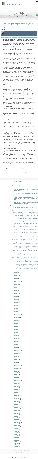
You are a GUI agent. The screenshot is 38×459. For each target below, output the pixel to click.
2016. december (17, 318)
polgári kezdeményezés (23, 227)
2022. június (16, 392)
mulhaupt (22, 260)
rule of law (11, 246)
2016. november (17, 317)
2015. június (16, 294)
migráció (14, 224)
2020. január (16, 354)
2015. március (16, 290)
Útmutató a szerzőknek (18, 181)
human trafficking (14, 229)
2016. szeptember (17, 314)
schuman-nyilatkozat (35, 246)
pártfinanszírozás (30, 258)
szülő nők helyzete (30, 264)
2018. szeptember (17, 336)
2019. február (16, 341)
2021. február (16, 369)
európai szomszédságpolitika (32, 242)
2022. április (16, 389)
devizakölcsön (27, 221)
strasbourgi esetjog (22, 250)
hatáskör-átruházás (26, 232)
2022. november (17, 398)
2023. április (16, 404)
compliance (35, 224)
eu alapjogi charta (16, 213)
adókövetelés (23, 261)
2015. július (16, 296)
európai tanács (15, 254)
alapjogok (15, 207)
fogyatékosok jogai (33, 221)
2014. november (17, 284)
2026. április (16, 446)
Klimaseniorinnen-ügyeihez (26, 162)
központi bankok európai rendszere (18, 232)
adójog (19, 258)
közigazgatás (25, 229)
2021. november (17, 383)
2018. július (16, 333)
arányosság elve (16, 215)
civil (22, 268)
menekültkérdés (13, 227)
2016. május (16, 309)
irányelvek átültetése (28, 213)
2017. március (16, 321)
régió (16, 260)
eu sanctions (15, 226)
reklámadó (19, 246)
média (23, 265)
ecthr (35, 227)
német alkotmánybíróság (26, 218)
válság (18, 254)
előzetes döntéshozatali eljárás (30, 210)
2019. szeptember (17, 350)
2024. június (16, 417)
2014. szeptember (17, 281)
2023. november (17, 410)
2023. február (16, 401)
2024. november (17, 425)
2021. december (17, 384)
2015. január (16, 287)
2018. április (16, 329)
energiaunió (25, 247)
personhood (35, 229)
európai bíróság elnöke (28, 250)
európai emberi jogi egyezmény (27, 239)
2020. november (17, 366)
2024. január (16, 411)
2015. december (17, 302)
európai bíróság (20, 207)
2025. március (16, 431)
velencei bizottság (18, 268)
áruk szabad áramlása (14, 253)
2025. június (16, 435)
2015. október (16, 299)
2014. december (17, 285)
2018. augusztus (17, 335)
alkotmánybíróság (14, 210)
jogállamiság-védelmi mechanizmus (29, 257)
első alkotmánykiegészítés (15, 235)
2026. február (16, 443)
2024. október (16, 423)
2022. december (17, 399)
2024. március (16, 414)
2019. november (17, 351)
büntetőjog (34, 235)
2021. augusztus (17, 378)
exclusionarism (15, 243)
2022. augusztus (17, 395)
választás (21, 215)
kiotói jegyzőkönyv (14, 258)
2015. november (17, 300)
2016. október (16, 315)
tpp (33, 227)
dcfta (35, 247)
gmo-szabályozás (35, 240)
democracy (15, 246)
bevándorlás (20, 226)
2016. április (16, 308)
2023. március (16, 402)
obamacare (21, 235)
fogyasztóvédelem (22, 209)
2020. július (16, 362)
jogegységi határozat (31, 212)
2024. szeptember (17, 422)
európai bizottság (26, 207)
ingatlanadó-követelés (28, 260)
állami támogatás (23, 212)
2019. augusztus (17, 348)
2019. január (16, 339)
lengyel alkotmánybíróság (25, 254)
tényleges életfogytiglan (24, 236)
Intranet (14, 450)
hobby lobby (31, 235)
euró (34, 213)
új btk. (30, 236)
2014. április (16, 273)
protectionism (20, 243)
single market (36, 243)
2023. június (16, 407)
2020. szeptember (17, 365)
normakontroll (36, 254)
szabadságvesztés (33, 236)
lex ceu (28, 268)
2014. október (16, 282)
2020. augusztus (17, 363)
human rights (20, 229)
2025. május (16, 434)
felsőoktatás (25, 268)
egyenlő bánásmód (17, 264)
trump (29, 227)
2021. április (16, 372)
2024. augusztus (17, 420)
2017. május (16, 324)
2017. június (16, 326)
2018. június (16, 332)
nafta (31, 227)
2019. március (16, 342)
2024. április (16, 416)
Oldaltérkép (19, 450)
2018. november (17, 338)
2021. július (16, 377)
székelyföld (19, 260)
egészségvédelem (20, 253)
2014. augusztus (17, 279)
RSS (28, 450)
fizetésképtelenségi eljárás (29, 261)
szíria (20, 254)
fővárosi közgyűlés (15, 223)
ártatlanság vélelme (26, 253)
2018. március (16, 327)
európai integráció (26, 226)
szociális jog (22, 213)
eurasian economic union (30, 247)
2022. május (16, 390)
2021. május (16, 374)
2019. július (16, 347)
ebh (26, 264)
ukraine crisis (30, 224)
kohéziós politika (13, 260)
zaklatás (36, 268)
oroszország (31, 215)
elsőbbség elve (32, 232)
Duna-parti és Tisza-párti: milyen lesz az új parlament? (24, 191)
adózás (31, 240)
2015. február (16, 288)
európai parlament (21, 210)
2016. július (16, 312)
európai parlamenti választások (18, 220)
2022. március (16, 387)
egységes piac (23, 224)
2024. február (16, 413)
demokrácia (15, 212)
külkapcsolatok (13, 236)
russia (27, 224)
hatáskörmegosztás (18, 236)
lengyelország (22, 257)
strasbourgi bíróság (33, 223)
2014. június (16, 276)
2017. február (16, 320)
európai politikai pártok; (23, 258)
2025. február (16, 429)
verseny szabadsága (24, 246)
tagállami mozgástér (33, 207)
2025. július (16, 437)
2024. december (17, 426)
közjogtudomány (32, 268)
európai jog (20, 239)
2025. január (16, 428)
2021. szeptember (17, 380)
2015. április (16, 291)
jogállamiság (31, 254)
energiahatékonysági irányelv (18, 247)
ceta (17, 227)
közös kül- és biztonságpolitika (24, 223)
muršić (34, 265)
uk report (26, 242)
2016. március (16, 306)
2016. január (16, 303)
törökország (31, 253)
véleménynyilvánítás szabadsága (17, 265)
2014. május (16, 275)
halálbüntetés (29, 246)
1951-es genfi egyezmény (15, 250)
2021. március (16, 371)
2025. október (16, 440)
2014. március (16, 272)
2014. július (16, 278)
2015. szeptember (17, 297)
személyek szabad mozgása (14, 239)
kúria (19, 212)
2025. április (16, 432)
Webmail (10, 450)
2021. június (16, 375)
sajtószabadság (31, 265)
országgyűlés (26, 265)
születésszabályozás (26, 235)
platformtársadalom (18, 261)
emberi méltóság (23, 264)
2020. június (16, 360)
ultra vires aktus (19, 218)
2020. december (17, 368)
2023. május (16, 405)
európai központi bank (15, 209)
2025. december (17, 441)
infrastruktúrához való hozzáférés (20, 240)
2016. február (16, 305)
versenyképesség (27, 240)
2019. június (16, 345)
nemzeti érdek (26, 215)
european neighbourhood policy (17, 242)
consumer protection (30, 243)
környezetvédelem (33, 226)
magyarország (15, 221)
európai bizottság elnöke (29, 220)
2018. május (16, 330)
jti (19, 12)
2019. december (17, 353)
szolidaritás (18, 224)
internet (13, 261)
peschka (34, 264)
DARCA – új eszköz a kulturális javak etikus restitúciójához (25, 200)
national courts (25, 243)
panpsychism (30, 229)
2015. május (16, 293)
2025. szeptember (17, 438)
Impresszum (16, 183)
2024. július (16, 419)
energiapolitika (21, 221)
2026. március (16, 444)
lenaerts (34, 250)
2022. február (16, 386)
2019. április (16, 344)
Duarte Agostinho (14, 162)
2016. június (16, 311)
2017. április (16, 323)
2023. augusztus (17, 408)
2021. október (16, 381)
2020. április (16, 357)
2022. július (16, 393)
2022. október (16, 396)
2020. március (16, 356)
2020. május (16, 359)
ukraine (23, 242)
